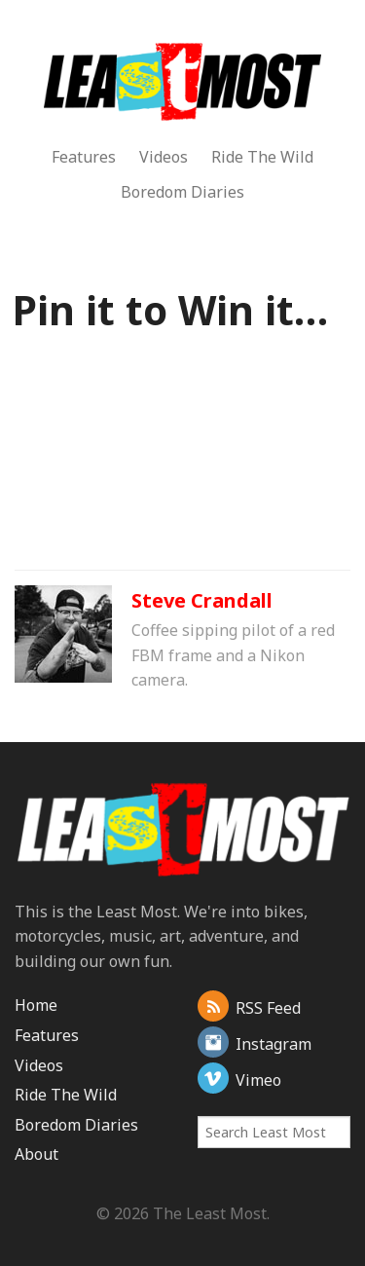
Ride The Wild (262, 157)
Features (84, 157)
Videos (163, 157)
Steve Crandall (202, 600)
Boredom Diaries (182, 192)
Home (36, 1005)
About (36, 1154)
